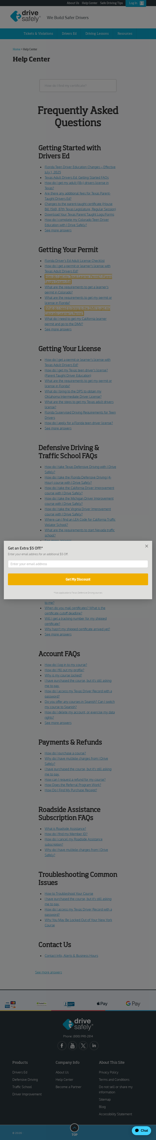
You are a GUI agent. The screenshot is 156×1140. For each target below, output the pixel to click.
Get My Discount (78, 579)
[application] (140, 1130)
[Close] (146, 545)
